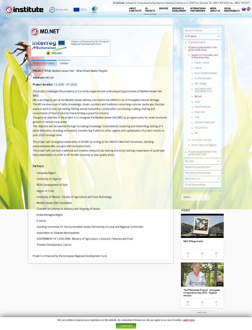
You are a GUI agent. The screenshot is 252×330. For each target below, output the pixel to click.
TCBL (197, 117)
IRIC (196, 133)
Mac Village (200, 84)
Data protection (129, 328)
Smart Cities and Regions (203, 145)
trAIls (197, 102)
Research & (197, 167)
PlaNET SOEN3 (202, 63)
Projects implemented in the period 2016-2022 (202, 48)
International (198, 173)
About (193, 30)
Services (189, 161)
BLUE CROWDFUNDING (206, 73)
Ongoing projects (196, 42)
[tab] (44, 63)
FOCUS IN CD (201, 128)
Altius (149, 328)
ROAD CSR (200, 112)
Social (195, 185)
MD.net (198, 96)
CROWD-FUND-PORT (205, 123)
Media (192, 179)
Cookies (119, 328)
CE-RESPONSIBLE (203, 78)
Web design (141, 328)
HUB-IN (198, 68)
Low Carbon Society (201, 140)
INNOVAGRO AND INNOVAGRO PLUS (203, 90)
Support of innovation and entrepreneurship (204, 56)
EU (190, 36)
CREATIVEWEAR (202, 107)
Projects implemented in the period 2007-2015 (202, 153)
